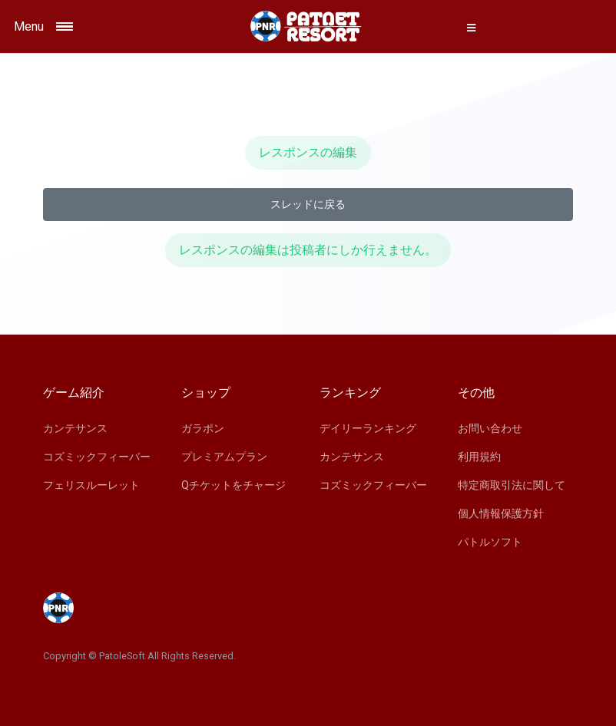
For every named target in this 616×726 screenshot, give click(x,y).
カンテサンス (75, 428)
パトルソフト (490, 542)
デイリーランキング (368, 428)
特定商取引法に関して (511, 485)
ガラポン (202, 428)
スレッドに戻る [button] (308, 204)
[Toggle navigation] (86, 26)
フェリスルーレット (91, 485)
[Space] (308, 26)
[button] (471, 27)
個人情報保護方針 (501, 513)
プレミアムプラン (224, 456)
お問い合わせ (490, 428)
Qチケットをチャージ (233, 485)
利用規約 (479, 456)
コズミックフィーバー (97, 456)
